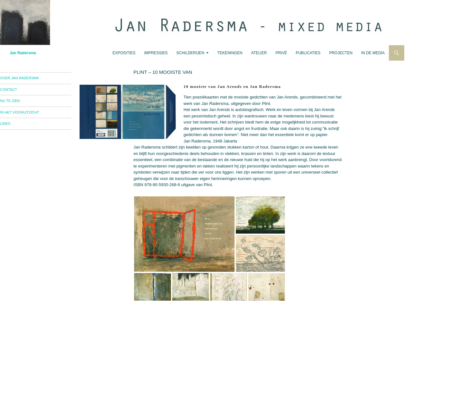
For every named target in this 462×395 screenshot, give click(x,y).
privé (281, 53)
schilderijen (190, 53)
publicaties (308, 53)
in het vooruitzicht (29, 114)
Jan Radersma (23, 53)
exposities (124, 53)
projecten (341, 53)
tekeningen (229, 53)
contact (18, 90)
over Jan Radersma (29, 78)
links (15, 126)
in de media (373, 53)
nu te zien (19, 102)
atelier (259, 53)
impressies (155, 53)
